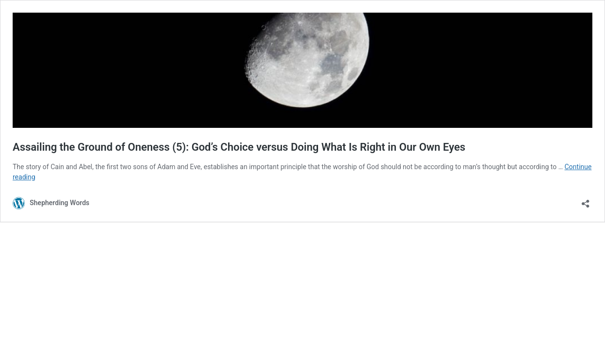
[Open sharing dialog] (585, 200)
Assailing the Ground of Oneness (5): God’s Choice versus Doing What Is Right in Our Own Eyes (239, 147)
